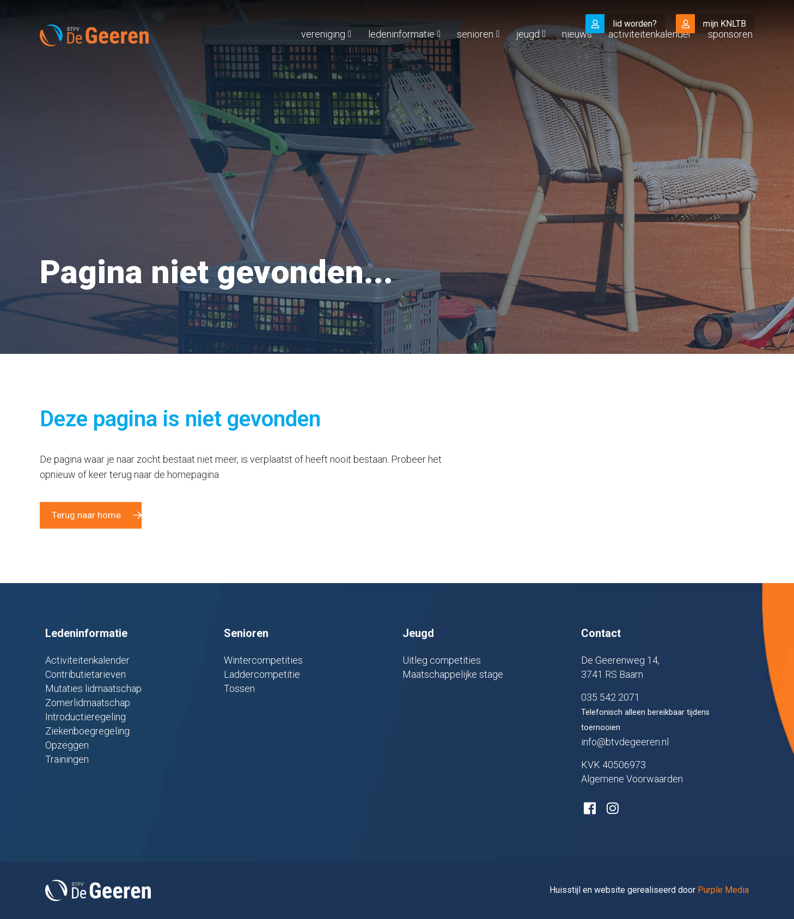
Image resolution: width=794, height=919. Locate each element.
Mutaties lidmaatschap (93, 688)
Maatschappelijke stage (452, 674)
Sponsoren (730, 56)
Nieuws (577, 56)
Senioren (475, 56)
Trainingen (67, 759)
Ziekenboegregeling (87, 731)
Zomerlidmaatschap (87, 702)
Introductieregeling (85, 716)
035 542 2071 (610, 697)
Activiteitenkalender (650, 56)
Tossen (239, 688)
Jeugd (528, 56)
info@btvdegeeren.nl (625, 742)
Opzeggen (67, 745)
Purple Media (723, 890)
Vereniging (323, 56)
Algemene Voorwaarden (632, 779)
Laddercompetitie (262, 674)
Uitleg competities (441, 660)
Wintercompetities (263, 660)
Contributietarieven (85, 674)
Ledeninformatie (401, 56)
